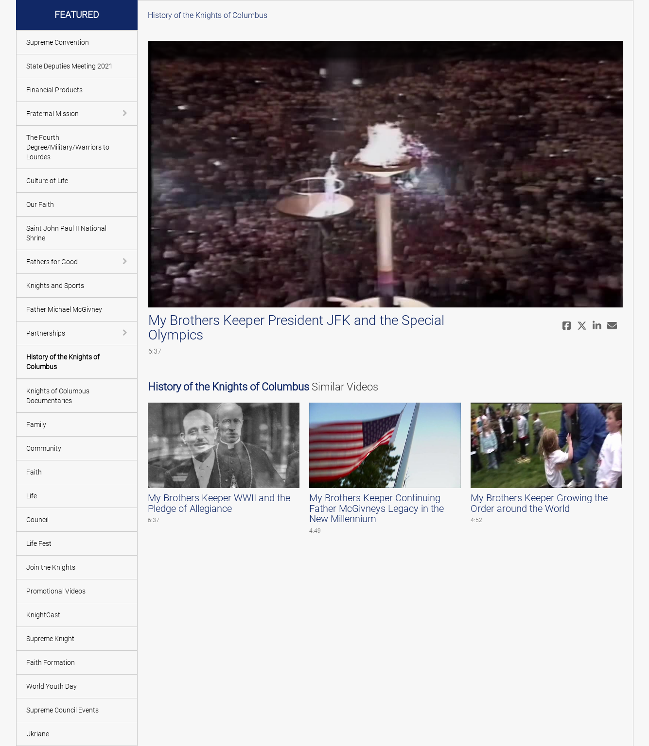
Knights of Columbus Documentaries (57, 396)
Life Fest (39, 543)
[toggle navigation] (126, 113)
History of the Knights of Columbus (63, 362)
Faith (34, 472)
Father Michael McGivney (64, 309)
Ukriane (37, 734)
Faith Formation (50, 662)
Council (37, 520)
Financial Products (54, 90)
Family (36, 424)
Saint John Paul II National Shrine (66, 233)
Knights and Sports (55, 285)
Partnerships (45, 333)
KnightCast (43, 615)
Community (43, 448)
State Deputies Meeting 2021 (69, 66)
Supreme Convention (57, 42)
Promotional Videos (56, 591)
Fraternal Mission (52, 114)
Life (31, 496)
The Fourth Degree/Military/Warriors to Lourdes (67, 147)
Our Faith (40, 204)
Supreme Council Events (62, 710)
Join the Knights (50, 567)
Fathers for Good (52, 262)
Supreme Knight (50, 639)
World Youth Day (51, 686)
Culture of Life (47, 181)
